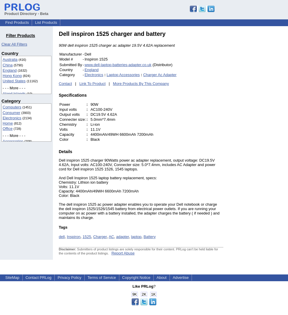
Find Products (17, 22)
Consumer (11, 112)
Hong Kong (12, 75)
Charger (100, 236)
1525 (87, 236)
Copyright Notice (136, 277)
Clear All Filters (14, 44)
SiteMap (12, 277)
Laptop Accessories (123, 75)
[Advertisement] (263, 119)
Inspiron (73, 236)
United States (14, 81)
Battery (149, 236)
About (162, 277)
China (8, 65)
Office (8, 128)
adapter (122, 236)
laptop (136, 236)
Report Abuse (123, 253)
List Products (46, 22)
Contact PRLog (38, 277)
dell (62, 236)
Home (8, 123)
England (10, 70)
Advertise (181, 277)
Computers (12, 107)
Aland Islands (14, 93)
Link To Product (92, 83)
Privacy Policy (69, 277)
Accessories (13, 141)
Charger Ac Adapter (159, 75)
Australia (10, 59)
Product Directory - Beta (26, 11)
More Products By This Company (141, 83)
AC (111, 236)
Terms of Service (102, 277)
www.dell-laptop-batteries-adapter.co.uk (118, 65)
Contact (65, 83)
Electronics (12, 118)
